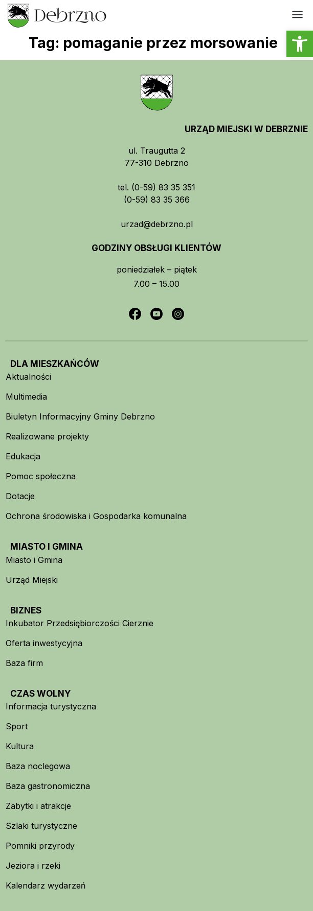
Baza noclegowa (38, 766)
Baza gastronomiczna (48, 786)
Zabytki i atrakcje (38, 806)
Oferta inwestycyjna (44, 643)
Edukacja (23, 456)
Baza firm (24, 663)
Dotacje (20, 496)
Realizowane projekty (47, 436)
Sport (17, 726)
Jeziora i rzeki (33, 865)
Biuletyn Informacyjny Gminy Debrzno (80, 416)
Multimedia (26, 396)
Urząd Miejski (32, 580)
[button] (299, 44)
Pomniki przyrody (40, 846)
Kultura (20, 746)
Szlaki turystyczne (41, 826)
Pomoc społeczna (41, 476)
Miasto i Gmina (34, 560)
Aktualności (28, 377)
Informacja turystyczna (51, 706)
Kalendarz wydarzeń (45, 885)
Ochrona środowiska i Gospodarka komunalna (96, 516)
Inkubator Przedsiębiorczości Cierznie (79, 623)
